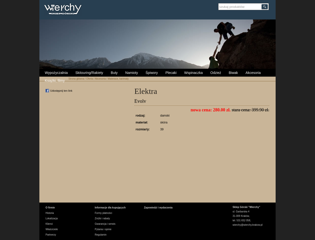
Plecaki (170, 73)
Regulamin (101, 234)
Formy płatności (103, 213)
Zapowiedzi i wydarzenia (158, 207)
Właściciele (52, 229)
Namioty (131, 73)
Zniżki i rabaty (102, 218)
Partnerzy (51, 234)
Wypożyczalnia (56, 73)
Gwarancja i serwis (105, 224)
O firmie (50, 207)
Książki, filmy (55, 81)
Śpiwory (151, 73)
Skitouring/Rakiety (89, 73)
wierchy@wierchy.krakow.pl (248, 224)
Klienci (49, 224)
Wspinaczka (193, 73)
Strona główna (76, 78)
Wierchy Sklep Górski (64, 9)
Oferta (89, 78)
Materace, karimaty (118, 78)
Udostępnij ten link (61, 90)
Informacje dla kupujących (110, 207)
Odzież (215, 73)
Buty (114, 73)
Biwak (233, 73)
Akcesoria (253, 73)
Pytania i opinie (103, 229)
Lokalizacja (52, 218)
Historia (50, 213)
